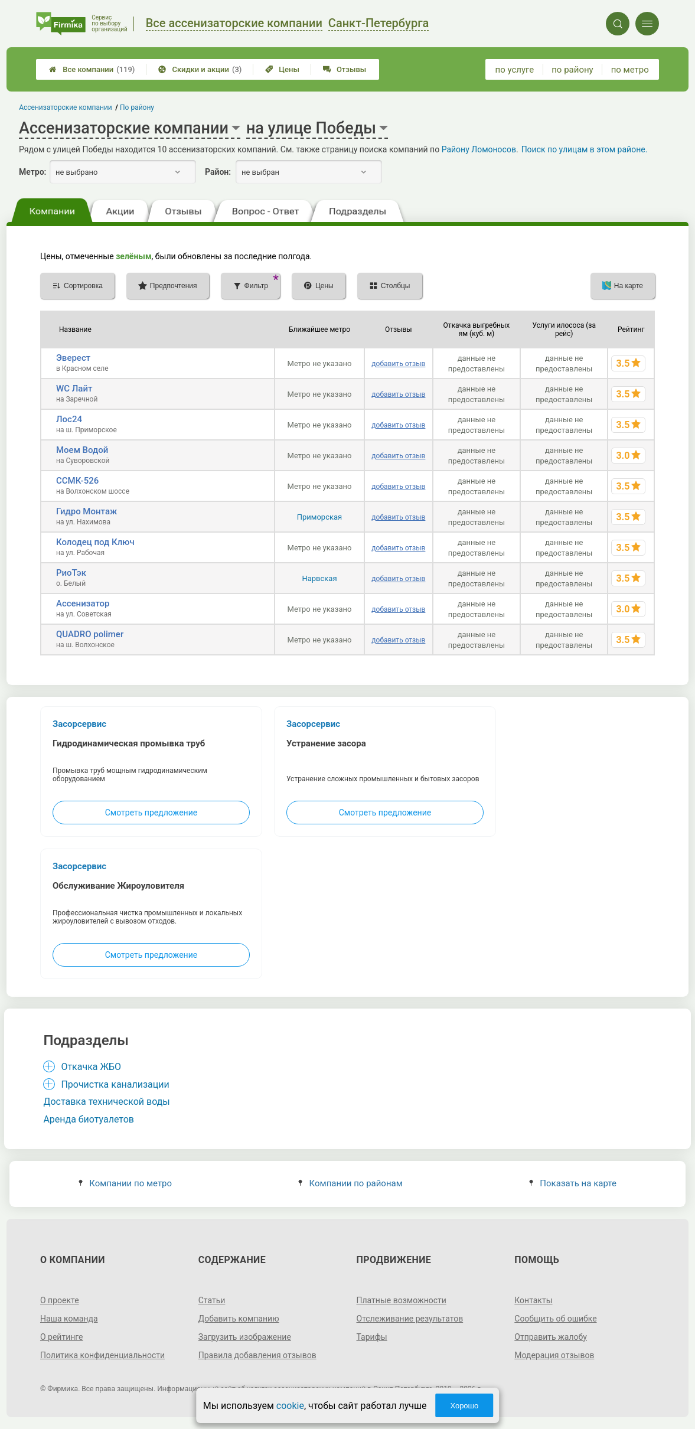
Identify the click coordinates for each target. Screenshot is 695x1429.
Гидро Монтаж (86, 511)
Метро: (32, 172)
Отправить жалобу (550, 1337)
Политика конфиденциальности (102, 1355)
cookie (290, 1405)
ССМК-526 (77, 480)
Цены (282, 69)
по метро (630, 69)
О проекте (59, 1300)
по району (572, 69)
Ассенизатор (83, 603)
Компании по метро (125, 1183)
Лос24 (69, 419)
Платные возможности (401, 1300)
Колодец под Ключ (95, 542)
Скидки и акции (200, 69)
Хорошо (464, 1405)
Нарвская (319, 578)
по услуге (514, 69)
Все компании (92, 69)
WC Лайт (74, 388)
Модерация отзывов (554, 1355)
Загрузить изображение (244, 1337)
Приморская (319, 517)
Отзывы (344, 69)
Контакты (533, 1300)
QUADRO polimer (89, 634)
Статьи (212, 1300)
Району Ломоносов (479, 149)
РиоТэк (71, 572)
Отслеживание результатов (410, 1318)
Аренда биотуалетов (88, 1119)
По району (137, 107)
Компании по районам (350, 1183)
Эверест (73, 358)
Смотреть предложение (151, 812)
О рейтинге (61, 1337)
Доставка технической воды (106, 1101)
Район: (218, 172)
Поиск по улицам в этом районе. (584, 149)
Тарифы (372, 1337)
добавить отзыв (398, 364)
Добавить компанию (238, 1318)
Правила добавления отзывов (257, 1355)
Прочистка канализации (115, 1084)
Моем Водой (82, 450)
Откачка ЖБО (91, 1066)
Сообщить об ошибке (555, 1318)
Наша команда (69, 1318)
